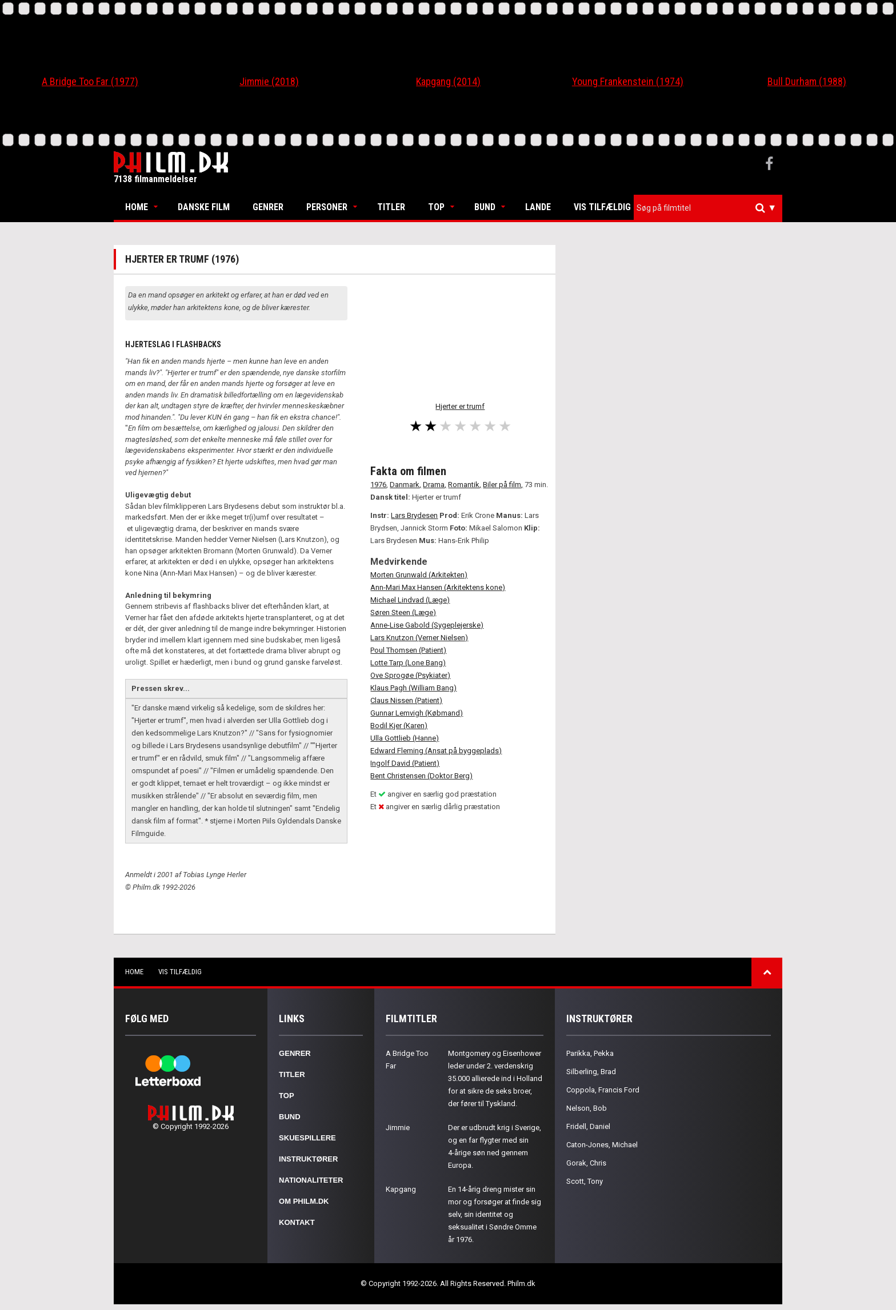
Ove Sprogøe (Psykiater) (410, 675)
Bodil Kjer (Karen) (398, 725)
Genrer (268, 207)
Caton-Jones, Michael (602, 1144)
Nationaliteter (311, 1180)
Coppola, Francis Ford (602, 1090)
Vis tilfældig (602, 207)
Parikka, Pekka (590, 1053)
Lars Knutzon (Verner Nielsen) (419, 637)
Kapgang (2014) (448, 81)
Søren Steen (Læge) (403, 612)
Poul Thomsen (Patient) (408, 650)
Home (136, 207)
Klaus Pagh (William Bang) (413, 688)
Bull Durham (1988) (806, 81)
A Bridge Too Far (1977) (90, 81)
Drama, (434, 484)
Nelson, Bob (586, 1108)
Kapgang (401, 1189)
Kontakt (297, 1222)
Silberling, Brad (591, 1071)
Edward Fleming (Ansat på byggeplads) (436, 750)
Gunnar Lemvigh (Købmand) (416, 713)
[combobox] (708, 208)
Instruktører (308, 1159)
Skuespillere (307, 1138)
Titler (391, 207)
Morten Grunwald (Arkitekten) (418, 574)
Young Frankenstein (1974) (627, 81)
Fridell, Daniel (588, 1126)
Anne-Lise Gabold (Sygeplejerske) (426, 625)
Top (436, 207)
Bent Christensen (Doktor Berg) (421, 775)
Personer (326, 207)
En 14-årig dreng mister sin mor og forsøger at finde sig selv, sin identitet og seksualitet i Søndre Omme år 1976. (494, 1214)
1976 (378, 484)
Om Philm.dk (304, 1201)
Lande (538, 207)
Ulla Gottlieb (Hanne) (404, 738)
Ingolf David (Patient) (404, 763)
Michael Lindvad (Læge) (410, 600)
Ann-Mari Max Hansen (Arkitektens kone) (437, 587)
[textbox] (711, 208)
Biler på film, (503, 484)
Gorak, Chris (586, 1163)
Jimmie (398, 1127)
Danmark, (405, 484)
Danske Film (204, 207)
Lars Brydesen (414, 515)
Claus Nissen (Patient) (406, 700)
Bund (484, 207)
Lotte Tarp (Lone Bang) (408, 662)
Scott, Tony (584, 1181)
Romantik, (464, 484)
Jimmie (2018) (269, 81)
